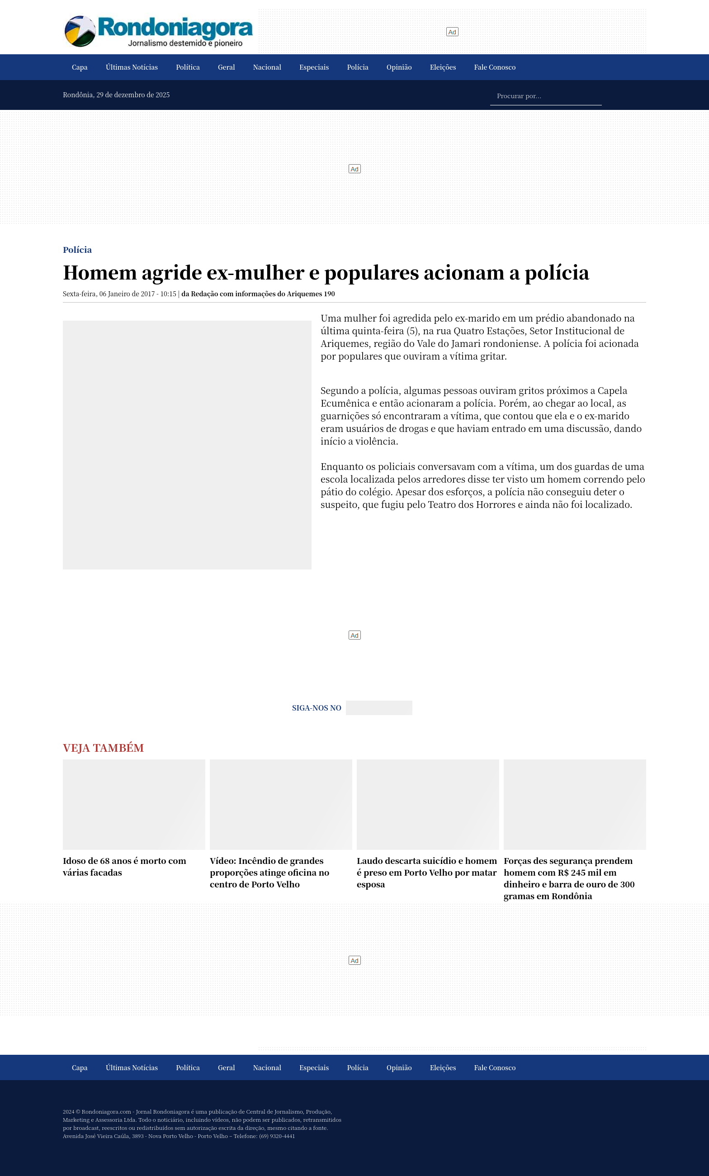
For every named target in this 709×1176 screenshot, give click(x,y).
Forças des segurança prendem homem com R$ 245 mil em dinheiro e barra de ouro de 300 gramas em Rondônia (569, 877)
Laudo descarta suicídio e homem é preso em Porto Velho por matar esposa (427, 872)
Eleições (443, 66)
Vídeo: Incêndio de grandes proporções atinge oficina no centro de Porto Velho (269, 872)
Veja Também (103, 747)
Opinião (399, 66)
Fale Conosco (495, 66)
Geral (226, 66)
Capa (80, 66)
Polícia (358, 66)
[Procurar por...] (546, 95)
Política (188, 66)
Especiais (314, 66)
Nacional (267, 66)
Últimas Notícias (132, 66)
